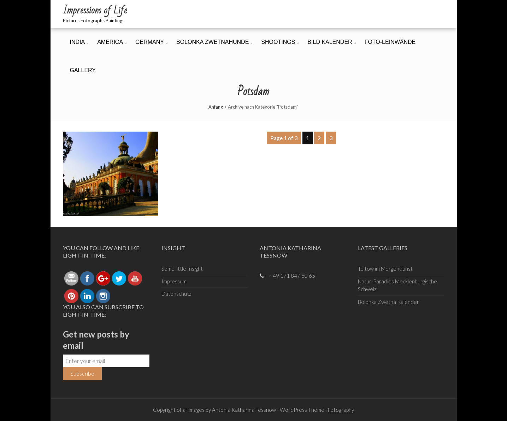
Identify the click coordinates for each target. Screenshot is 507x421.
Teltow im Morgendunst (385, 268)
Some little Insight (182, 268)
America (110, 42)
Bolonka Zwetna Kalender (388, 302)
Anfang (215, 107)
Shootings (278, 42)
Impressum (174, 281)
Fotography (341, 409)
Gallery (83, 70)
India (77, 42)
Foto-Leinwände (390, 42)
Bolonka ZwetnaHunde (212, 42)
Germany (149, 42)
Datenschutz (176, 293)
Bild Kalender (329, 42)
